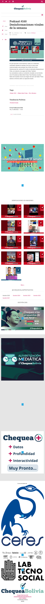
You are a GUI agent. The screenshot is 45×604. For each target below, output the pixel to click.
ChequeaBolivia (12, 85)
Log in (11, 114)
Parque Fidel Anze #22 (22, 595)
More (22, 285)
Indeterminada (14, 103)
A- (2, 39)
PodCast (34, 33)
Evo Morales (32, 93)
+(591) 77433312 (22, 598)
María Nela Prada (23, 93)
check (4, 21)
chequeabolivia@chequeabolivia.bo (22, 596)
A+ (6, 39)
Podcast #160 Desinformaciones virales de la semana (25, 85)
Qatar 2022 (13, 93)
